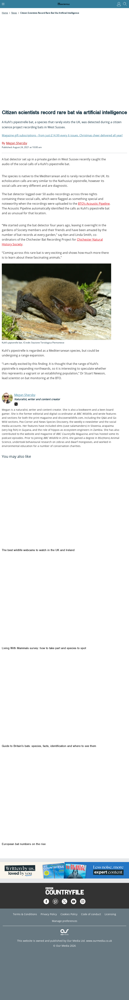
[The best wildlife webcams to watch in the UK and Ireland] (64, 503)
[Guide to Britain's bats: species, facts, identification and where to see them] (64, 699)
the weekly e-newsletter (83, 421)
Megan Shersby (24, 395)
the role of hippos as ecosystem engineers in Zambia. (70, 430)
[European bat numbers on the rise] (64, 797)
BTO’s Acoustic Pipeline (94, 204)
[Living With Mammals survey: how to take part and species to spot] (64, 601)
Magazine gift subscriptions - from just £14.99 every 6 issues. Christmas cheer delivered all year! (62, 135)
